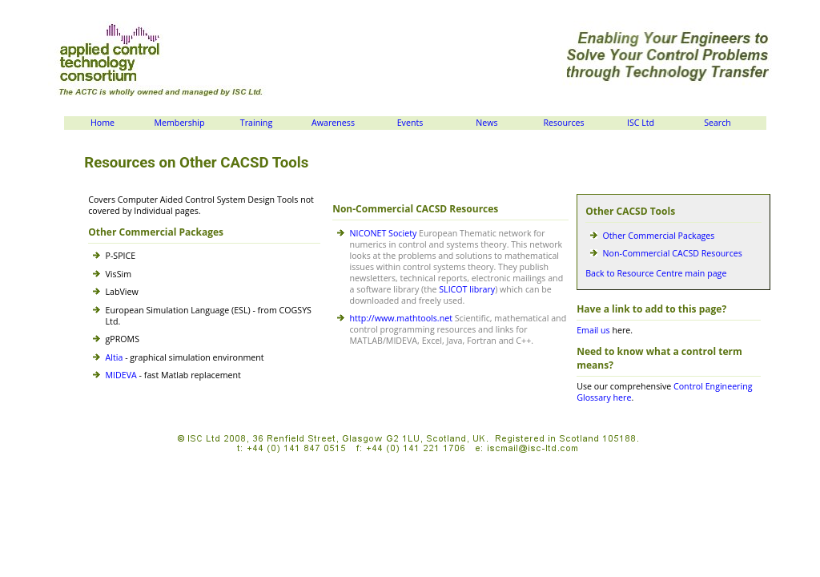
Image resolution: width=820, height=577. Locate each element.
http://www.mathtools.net (401, 318)
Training (256, 122)
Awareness (333, 122)
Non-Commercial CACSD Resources (672, 253)
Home (102, 122)
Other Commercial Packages (659, 235)
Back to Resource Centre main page (655, 273)
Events (410, 122)
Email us (593, 330)
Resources (563, 122)
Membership (179, 122)
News (486, 122)
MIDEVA (121, 375)
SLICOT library (467, 289)
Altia (114, 357)
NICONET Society (383, 233)
